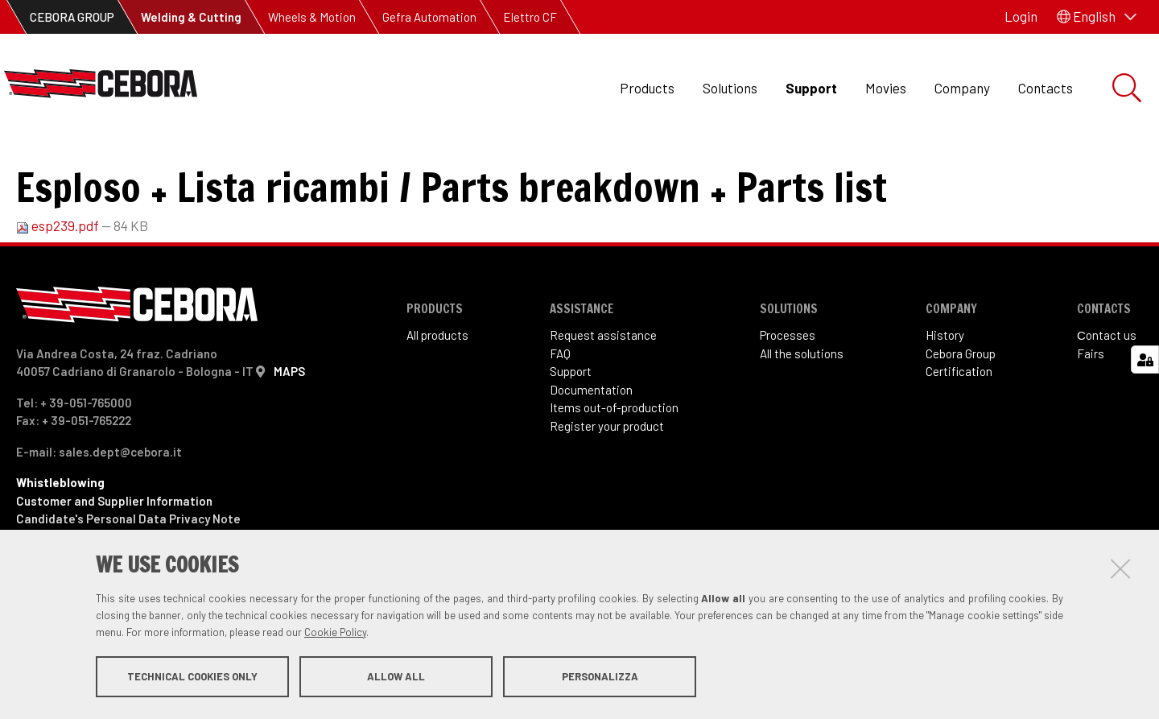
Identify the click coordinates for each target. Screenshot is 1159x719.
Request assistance (603, 389)
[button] (1096, 17)
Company (962, 88)
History (945, 389)
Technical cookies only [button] (192, 677)
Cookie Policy (335, 632)
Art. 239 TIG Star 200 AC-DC (345, 161)
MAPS (289, 425)
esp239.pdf (58, 279)
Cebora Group (961, 407)
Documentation (591, 443)
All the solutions (801, 407)
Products (647, 88)
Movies (885, 88)
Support (811, 88)
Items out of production (171, 161)
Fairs (1090, 407)
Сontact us (1106, 389)
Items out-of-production (614, 461)
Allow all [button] (396, 677)
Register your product (607, 480)
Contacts (1045, 88)
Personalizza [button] (600, 677)
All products (437, 389)
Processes (787, 389)
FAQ (560, 407)
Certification (959, 425)
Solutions (730, 88)
